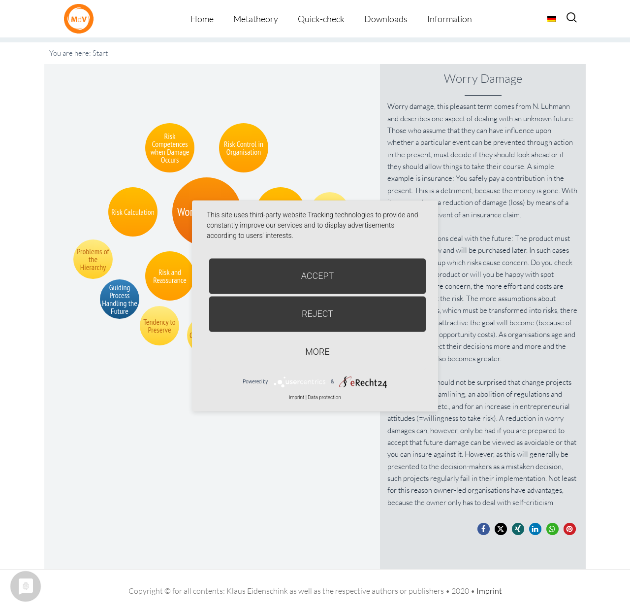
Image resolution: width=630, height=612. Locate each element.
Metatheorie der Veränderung (81, 18)
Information (449, 18)
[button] (483, 529)
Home (202, 18)
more (317, 351)
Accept (317, 276)
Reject (317, 313)
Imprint (489, 591)
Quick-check (321, 18)
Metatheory (255, 18)
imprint (296, 397)
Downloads (386, 18)
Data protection (324, 397)
